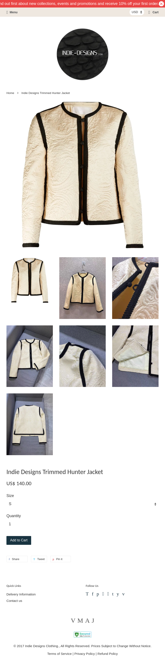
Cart (153, 12)
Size (10, 496)
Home (10, 93)
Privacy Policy (84, 653)
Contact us (14, 601)
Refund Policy (108, 653)
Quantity (13, 516)
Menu (12, 12)
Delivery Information (21, 594)
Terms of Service (59, 653)
